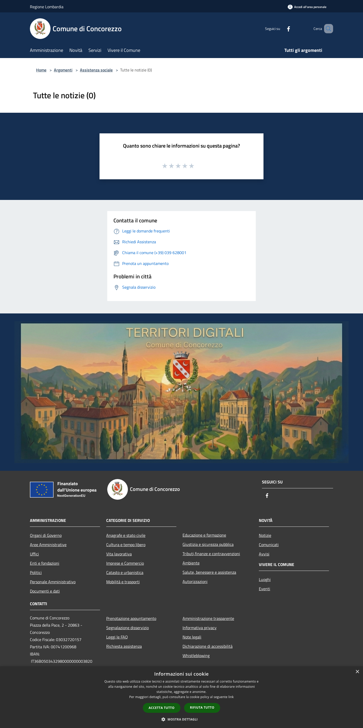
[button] (181, 719)
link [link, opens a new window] (231, 697)
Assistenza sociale (96, 70)
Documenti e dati (45, 591)
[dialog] (181, 697)
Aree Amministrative (48, 544)
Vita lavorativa (119, 554)
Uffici (34, 554)
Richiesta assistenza (124, 646)
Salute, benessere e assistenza (209, 572)
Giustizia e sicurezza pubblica (208, 544)
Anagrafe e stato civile (125, 535)
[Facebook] (281, 28)
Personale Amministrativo (53, 582)
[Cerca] (327, 28)
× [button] (357, 672)
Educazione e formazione (204, 535)
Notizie (265, 535)
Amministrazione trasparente (208, 618)
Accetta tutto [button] (162, 708)
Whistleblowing (196, 655)
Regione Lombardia (46, 7)
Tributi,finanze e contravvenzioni (211, 554)
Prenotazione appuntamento (131, 618)
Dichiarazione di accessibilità (208, 646)
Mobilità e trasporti (123, 582)
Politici (36, 572)
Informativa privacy (200, 628)
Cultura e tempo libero (125, 544)
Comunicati (269, 544)
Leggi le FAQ (117, 637)
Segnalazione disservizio (127, 628)
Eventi (264, 589)
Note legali (192, 637)
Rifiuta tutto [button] (202, 707)
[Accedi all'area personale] (307, 7)
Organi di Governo (46, 535)
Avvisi (264, 554)
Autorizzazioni (195, 581)
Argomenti (63, 70)
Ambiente (191, 563)
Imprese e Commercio (125, 563)
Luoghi (265, 579)
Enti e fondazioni (44, 563)
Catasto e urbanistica (124, 572)
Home (41, 70)
